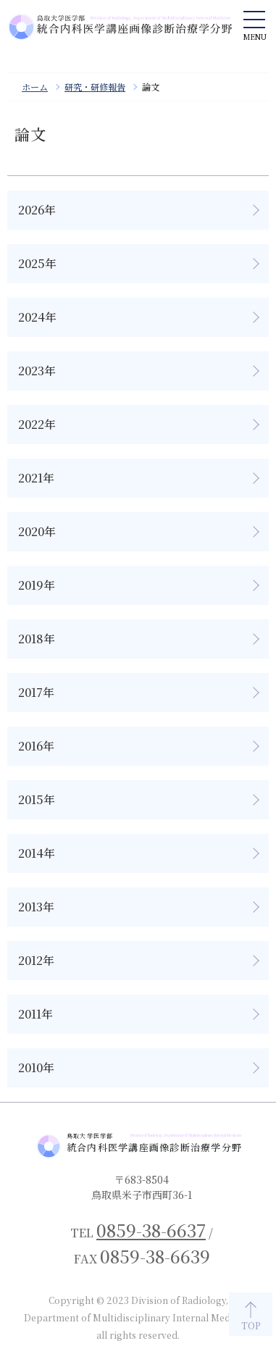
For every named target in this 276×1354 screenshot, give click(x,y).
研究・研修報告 (94, 86)
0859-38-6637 (151, 1229)
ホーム (35, 86)
